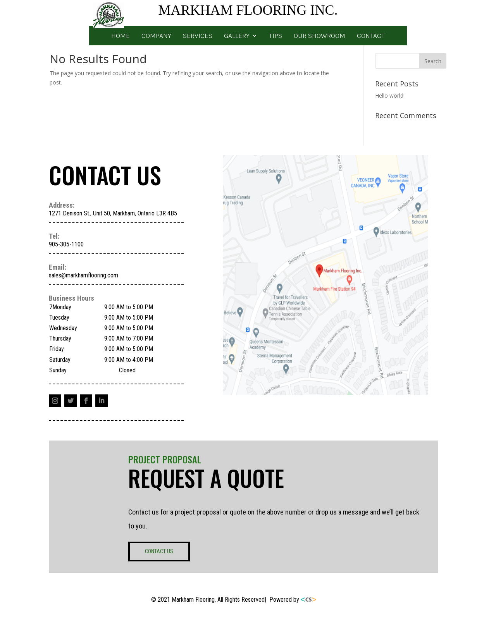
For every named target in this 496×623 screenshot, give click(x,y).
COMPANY (156, 36)
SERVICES (197, 36)
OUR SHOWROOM (319, 36)
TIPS (275, 36)
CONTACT (371, 36)
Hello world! (390, 95)
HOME (120, 36)
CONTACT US (159, 551)
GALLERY (237, 36)
